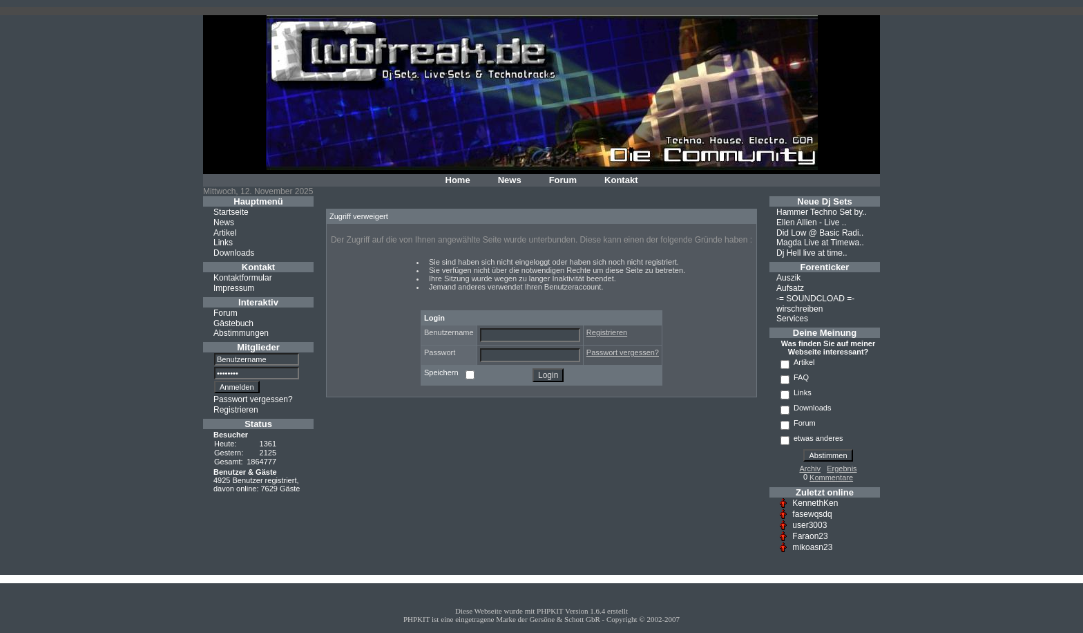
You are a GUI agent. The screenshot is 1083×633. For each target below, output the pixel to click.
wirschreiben (799, 308)
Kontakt (621, 180)
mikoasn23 (812, 547)
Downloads (233, 253)
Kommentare (831, 477)
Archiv (810, 468)
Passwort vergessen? (253, 399)
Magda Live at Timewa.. (820, 242)
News (509, 180)
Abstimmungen (241, 333)
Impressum (233, 288)
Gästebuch (233, 323)
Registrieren (235, 410)
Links (223, 242)
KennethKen (815, 503)
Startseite (231, 212)
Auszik (788, 278)
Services (792, 318)
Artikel (224, 232)
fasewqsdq (812, 514)
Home (457, 180)
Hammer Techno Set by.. (821, 212)
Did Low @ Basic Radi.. (819, 232)
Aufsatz (790, 288)
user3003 (809, 525)
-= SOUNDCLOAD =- (815, 298)
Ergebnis (841, 468)
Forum (563, 180)
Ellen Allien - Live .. (811, 222)
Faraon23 (809, 536)
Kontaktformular (242, 278)
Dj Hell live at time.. (811, 253)
